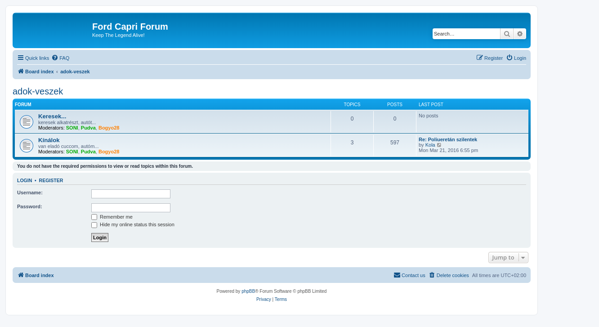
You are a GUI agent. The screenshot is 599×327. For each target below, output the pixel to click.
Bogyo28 (108, 127)
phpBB (248, 291)
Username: (30, 192)
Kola (430, 145)
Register (51, 180)
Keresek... (52, 116)
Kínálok (49, 140)
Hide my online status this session (132, 224)
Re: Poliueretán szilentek (448, 139)
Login (24, 180)
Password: (29, 206)
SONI (72, 127)
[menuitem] (60, 58)
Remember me (112, 216)
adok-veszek (38, 91)
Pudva (88, 127)
